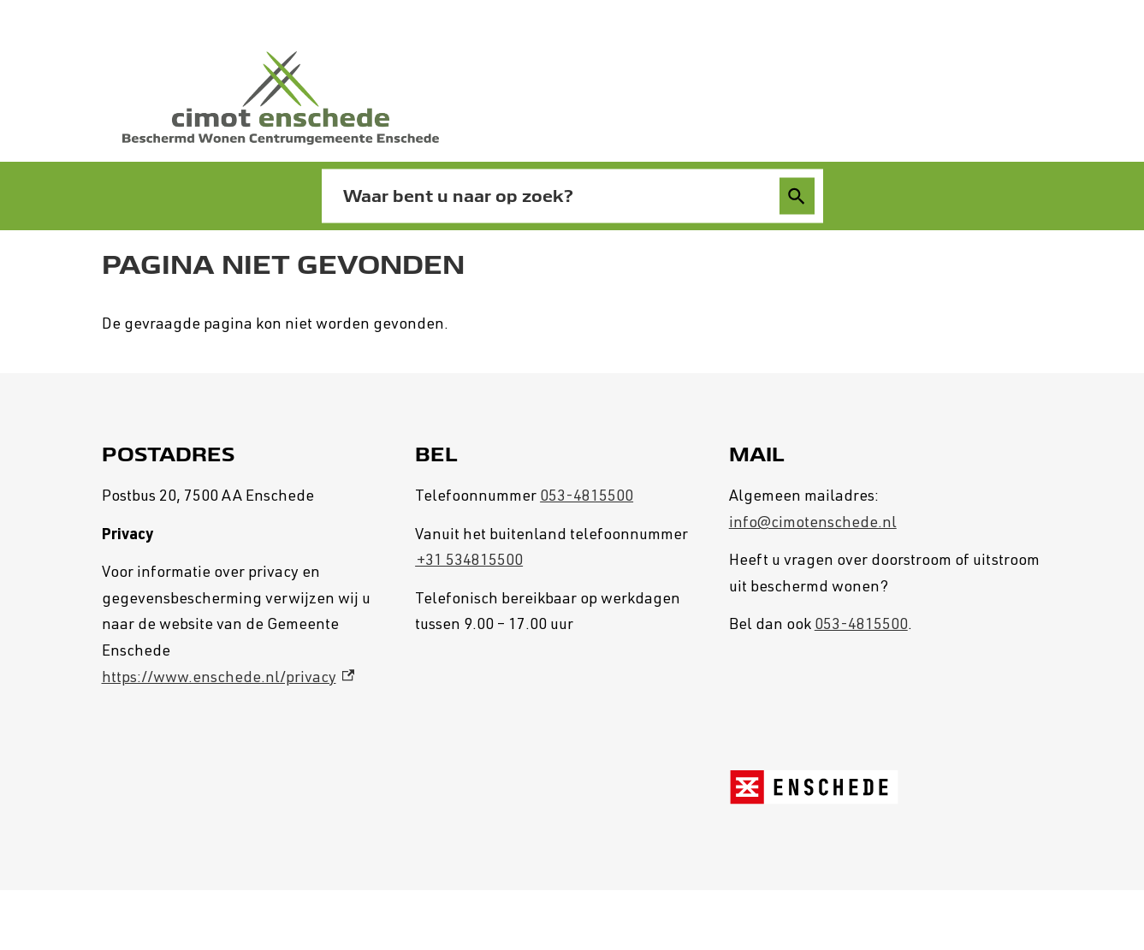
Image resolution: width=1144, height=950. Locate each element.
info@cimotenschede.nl (813, 523)
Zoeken (796, 196)
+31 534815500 (469, 561)
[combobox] (554, 196)
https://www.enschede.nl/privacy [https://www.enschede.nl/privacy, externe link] (228, 678)
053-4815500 (586, 497)
